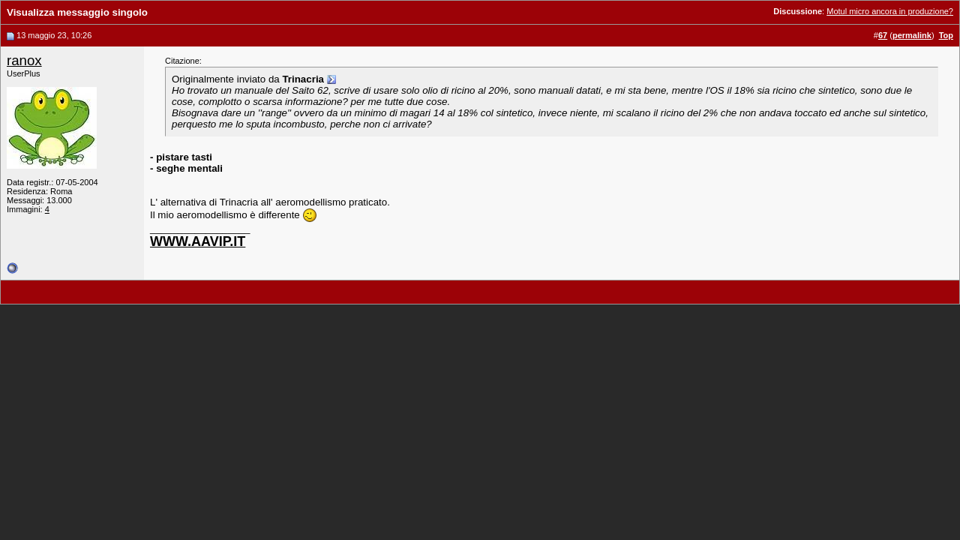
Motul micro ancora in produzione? (889, 11)
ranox (24, 60)
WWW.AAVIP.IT (197, 241)
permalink (912, 35)
